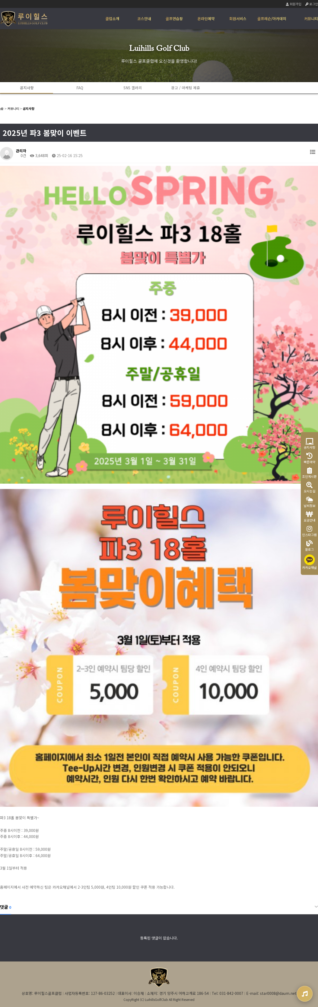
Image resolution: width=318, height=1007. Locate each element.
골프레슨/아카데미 (271, 18)
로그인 (311, 4)
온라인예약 (206, 18)
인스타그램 (309, 531)
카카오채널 (309, 562)
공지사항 (27, 87)
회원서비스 (237, 18)
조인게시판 (309, 473)
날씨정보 (309, 502)
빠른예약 (309, 458)
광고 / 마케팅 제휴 (185, 87)
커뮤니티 (311, 18)
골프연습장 (174, 18)
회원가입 (293, 4)
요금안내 (309, 516)
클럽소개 (112, 18)
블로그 (309, 545)
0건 (21, 155)
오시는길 (309, 487)
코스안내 (144, 18)
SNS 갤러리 (132, 87)
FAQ (79, 87)
